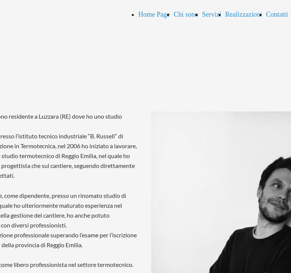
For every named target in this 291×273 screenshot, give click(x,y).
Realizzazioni (243, 14)
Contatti (277, 14)
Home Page (154, 14)
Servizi (211, 14)
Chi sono (186, 14)
